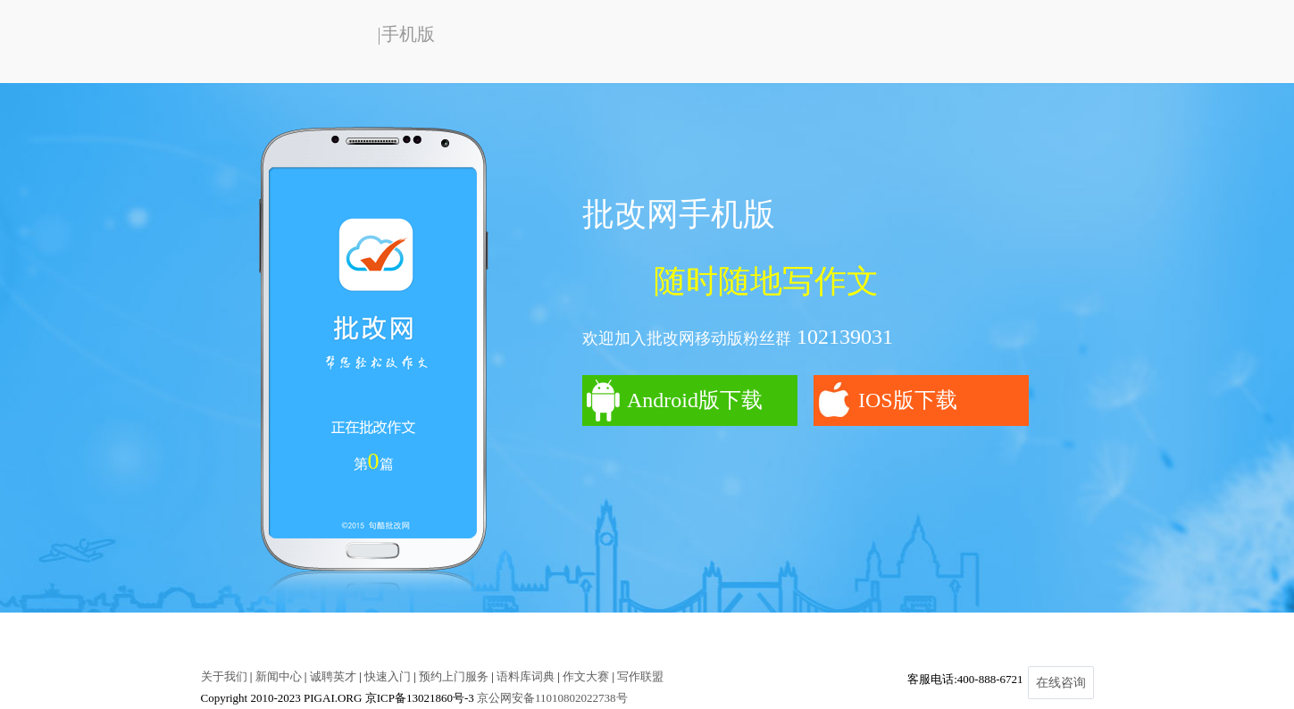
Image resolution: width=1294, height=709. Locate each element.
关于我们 (224, 676)
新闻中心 (278, 676)
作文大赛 (586, 676)
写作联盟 (640, 676)
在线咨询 (1061, 682)
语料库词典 (526, 676)
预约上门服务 (453, 676)
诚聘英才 (333, 676)
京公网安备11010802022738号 (552, 698)
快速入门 (387, 676)
